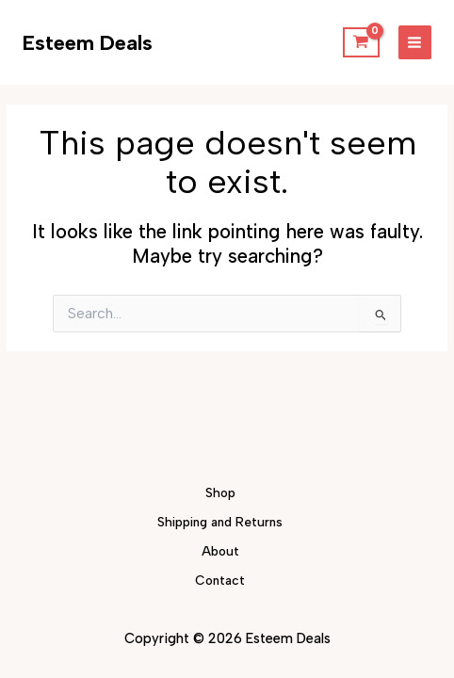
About (220, 550)
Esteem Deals (88, 42)
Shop (220, 492)
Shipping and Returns (220, 521)
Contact (220, 580)
